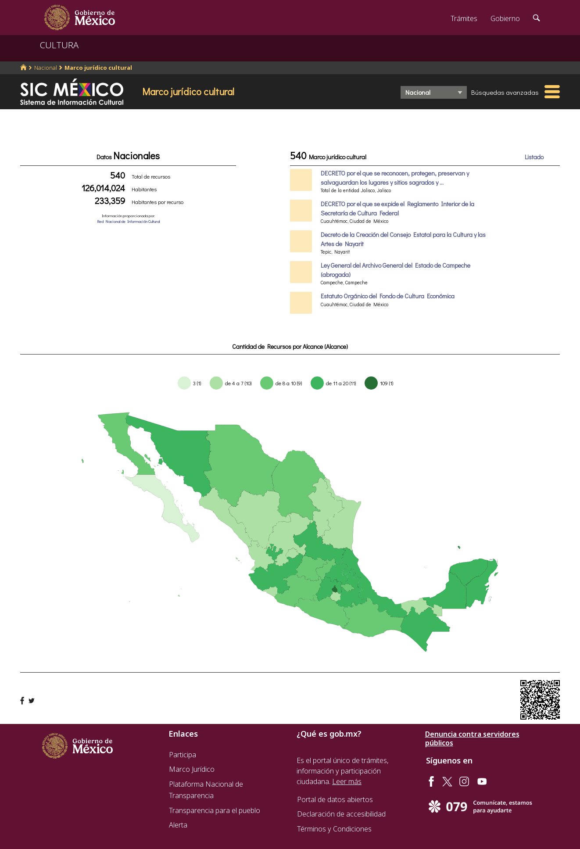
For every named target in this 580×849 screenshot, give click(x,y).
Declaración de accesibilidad (341, 814)
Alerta (178, 825)
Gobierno (505, 18)
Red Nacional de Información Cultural (128, 221)
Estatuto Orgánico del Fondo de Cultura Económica (388, 296)
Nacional (45, 68)
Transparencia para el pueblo (214, 810)
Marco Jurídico (192, 769)
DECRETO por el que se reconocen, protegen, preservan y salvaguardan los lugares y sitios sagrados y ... (395, 177)
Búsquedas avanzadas (505, 92)
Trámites (464, 18)
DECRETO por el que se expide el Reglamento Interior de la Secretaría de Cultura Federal (397, 208)
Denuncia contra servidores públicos (472, 738)
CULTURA (59, 45)
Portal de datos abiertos (335, 799)
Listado (534, 157)
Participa (182, 754)
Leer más (347, 781)
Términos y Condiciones (334, 829)
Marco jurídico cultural (98, 68)
